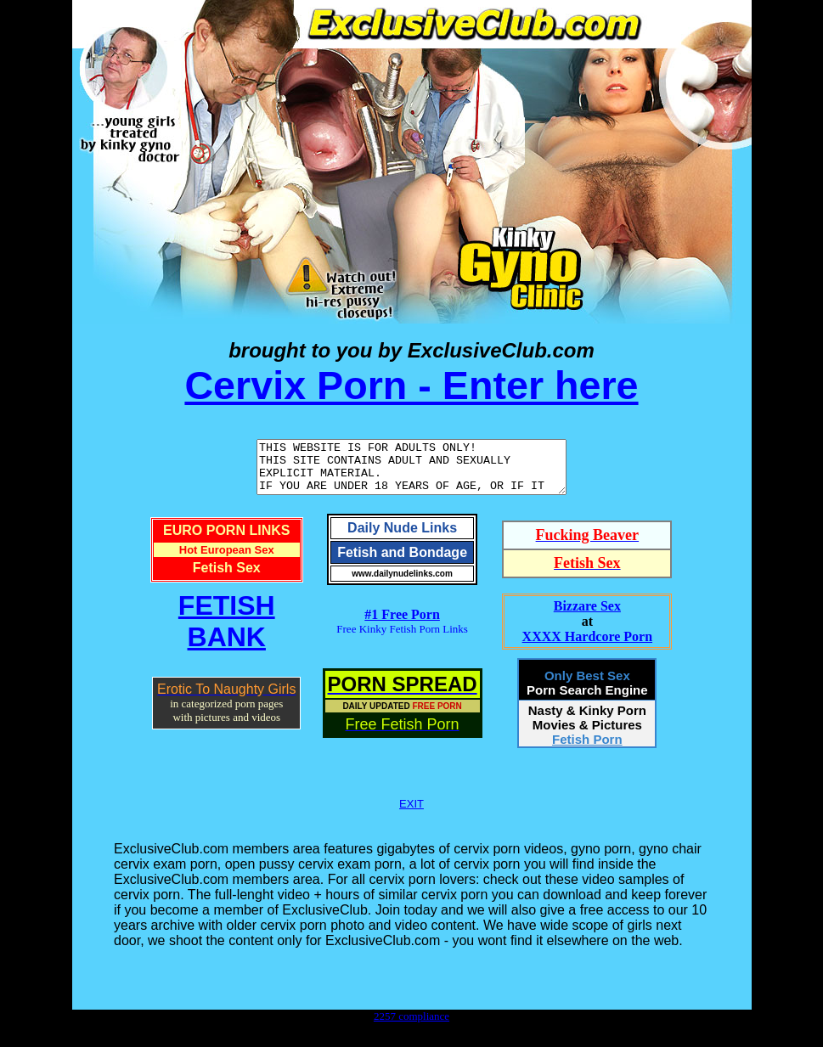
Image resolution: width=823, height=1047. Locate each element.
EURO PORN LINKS (226, 540)
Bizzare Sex (587, 616)
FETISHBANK (226, 631)
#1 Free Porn (402, 624)
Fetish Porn (587, 749)
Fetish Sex (227, 578)
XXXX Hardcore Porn (587, 646)
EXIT (411, 814)
